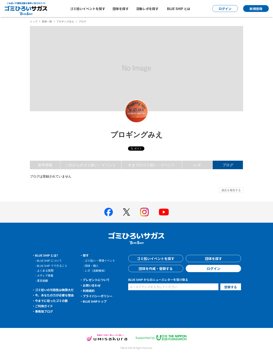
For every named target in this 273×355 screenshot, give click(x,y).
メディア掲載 (45, 275)
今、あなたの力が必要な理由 (54, 295)
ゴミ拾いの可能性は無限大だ (54, 290)
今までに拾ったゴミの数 (51, 301)
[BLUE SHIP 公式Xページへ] (126, 211)
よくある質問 (45, 270)
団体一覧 (47, 21)
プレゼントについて (96, 280)
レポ (197, 164)
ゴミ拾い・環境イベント (100, 260)
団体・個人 (92, 266)
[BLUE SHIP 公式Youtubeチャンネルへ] (164, 212)
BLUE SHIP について (49, 260)
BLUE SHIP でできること (52, 266)
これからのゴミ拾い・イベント (90, 164)
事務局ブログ (44, 311)
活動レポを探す (147, 8)
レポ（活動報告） (96, 270)
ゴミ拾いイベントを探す (87, 8)
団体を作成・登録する (156, 268)
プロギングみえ (65, 21)
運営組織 (42, 281)
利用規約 (89, 291)
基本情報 (45, 164)
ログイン (213, 268)
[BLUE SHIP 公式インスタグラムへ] (144, 212)
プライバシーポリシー (98, 296)
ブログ (227, 164)
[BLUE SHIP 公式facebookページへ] (108, 212)
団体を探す (121, 8)
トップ (34, 21)
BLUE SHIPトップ (95, 301)
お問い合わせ (92, 285)
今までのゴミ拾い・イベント (151, 164)
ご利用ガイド (44, 306)
